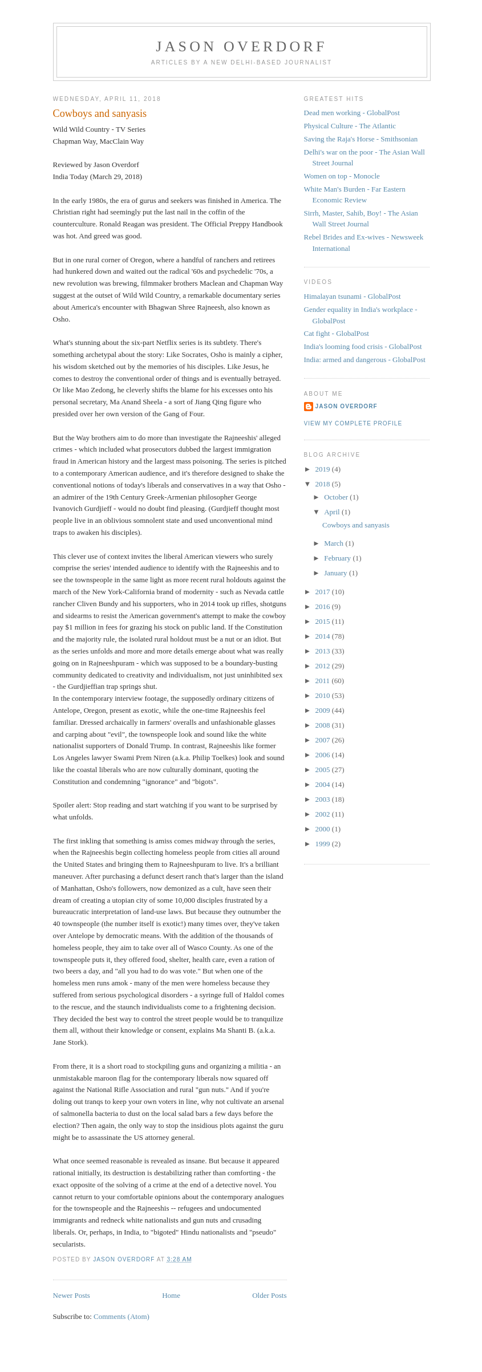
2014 (323, 636)
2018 (323, 484)
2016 (323, 606)
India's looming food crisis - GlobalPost (363, 346)
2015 (323, 621)
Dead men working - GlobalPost (352, 112)
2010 (323, 695)
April (333, 512)
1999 (323, 843)
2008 (323, 725)
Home (171, 1295)
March (334, 543)
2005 (323, 769)
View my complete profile (353, 423)
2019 (323, 469)
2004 (323, 784)
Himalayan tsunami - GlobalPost (352, 296)
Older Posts (269, 1295)
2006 (323, 754)
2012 (323, 665)
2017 (323, 591)
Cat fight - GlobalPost (336, 333)
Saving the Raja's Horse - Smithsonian (361, 139)
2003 (323, 799)
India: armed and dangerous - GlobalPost (365, 359)
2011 (323, 680)
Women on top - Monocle (342, 176)
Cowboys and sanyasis (100, 113)
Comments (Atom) (121, 1316)
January (336, 573)
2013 (323, 651)
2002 (323, 814)
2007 (323, 740)
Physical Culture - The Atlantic (350, 125)
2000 (323, 829)
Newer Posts (71, 1295)
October (337, 497)
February (338, 558)
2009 (323, 710)
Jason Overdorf (241, 46)
